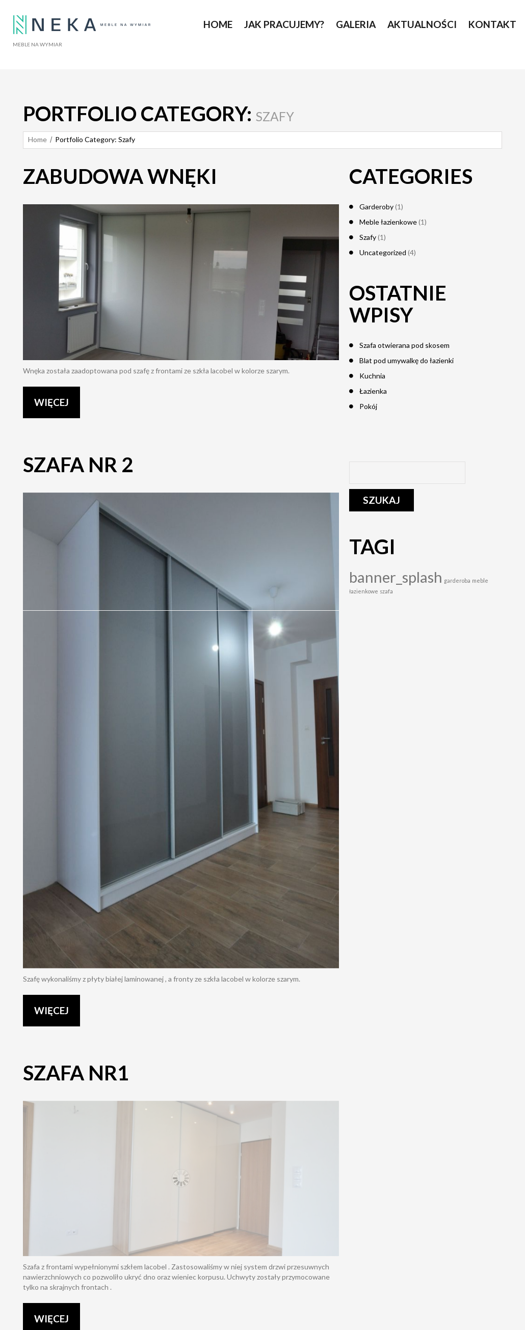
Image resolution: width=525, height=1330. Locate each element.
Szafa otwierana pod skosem (404, 345)
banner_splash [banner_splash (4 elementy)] (395, 577)
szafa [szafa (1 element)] (386, 591)
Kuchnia (372, 375)
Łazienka (373, 391)
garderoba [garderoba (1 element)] (457, 580)
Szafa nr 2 (78, 464)
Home (37, 139)
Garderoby (376, 206)
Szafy (367, 237)
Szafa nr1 (76, 1073)
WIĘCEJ (51, 402)
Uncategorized (382, 252)
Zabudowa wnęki (120, 176)
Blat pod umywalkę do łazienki (406, 360)
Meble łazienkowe (388, 222)
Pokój (368, 406)
